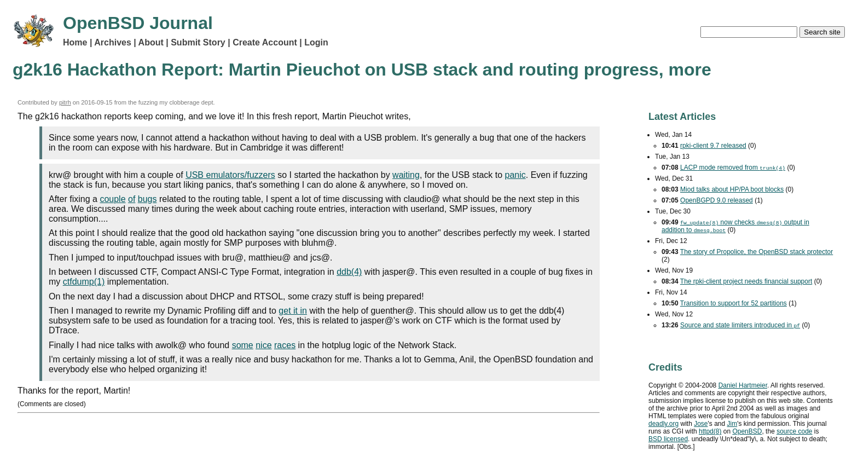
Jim (732, 424)
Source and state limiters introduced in (740, 325)
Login (316, 42)
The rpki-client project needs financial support (746, 281)
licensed (668, 439)
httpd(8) (710, 431)
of (131, 199)
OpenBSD (747, 431)
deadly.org (663, 424)
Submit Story (198, 42)
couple (112, 199)
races (284, 345)
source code (794, 431)
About (151, 42)
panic (515, 175)
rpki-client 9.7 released (713, 145)
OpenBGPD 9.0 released (716, 200)
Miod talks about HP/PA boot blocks (732, 189)
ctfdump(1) (84, 281)
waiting (406, 175)
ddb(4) (349, 271)
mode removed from (732, 167)
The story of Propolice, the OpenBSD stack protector (756, 252)
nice (263, 345)
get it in (293, 310)
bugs (147, 199)
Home (75, 42)
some (242, 345)
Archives (112, 42)
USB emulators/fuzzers (230, 175)
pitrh (65, 102)
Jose (701, 424)
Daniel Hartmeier (742, 385)
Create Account (265, 42)
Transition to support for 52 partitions (733, 303)
